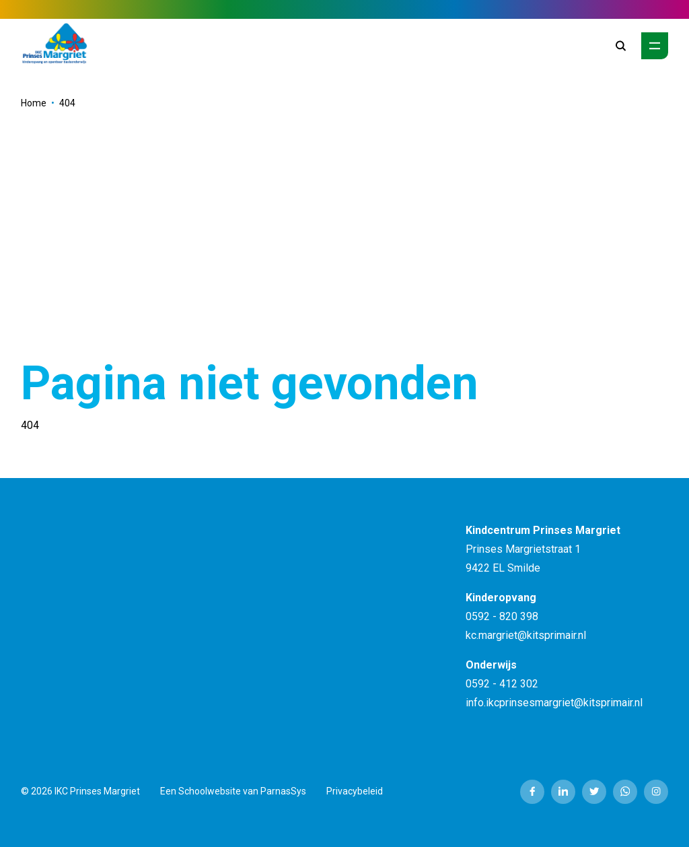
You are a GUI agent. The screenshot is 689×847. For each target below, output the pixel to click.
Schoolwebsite (209, 791)
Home (33, 103)
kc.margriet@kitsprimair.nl (526, 635)
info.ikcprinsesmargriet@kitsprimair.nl (554, 702)
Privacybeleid (354, 791)
